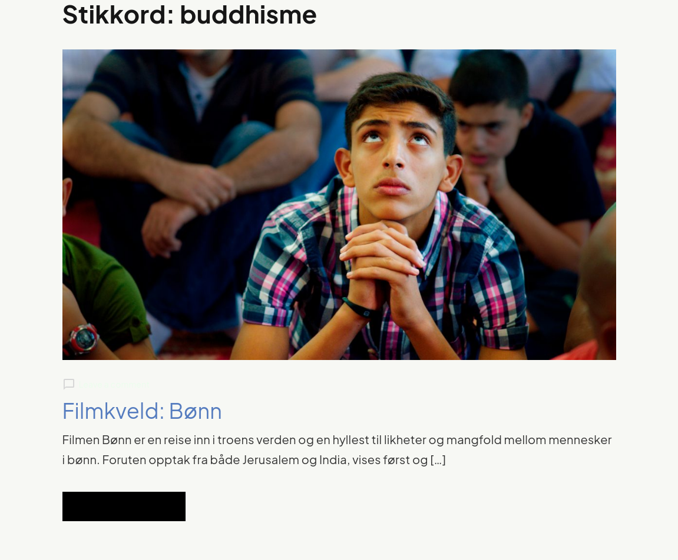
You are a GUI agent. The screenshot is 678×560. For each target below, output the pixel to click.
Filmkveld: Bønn (142, 410)
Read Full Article (124, 506)
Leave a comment (114, 384)
